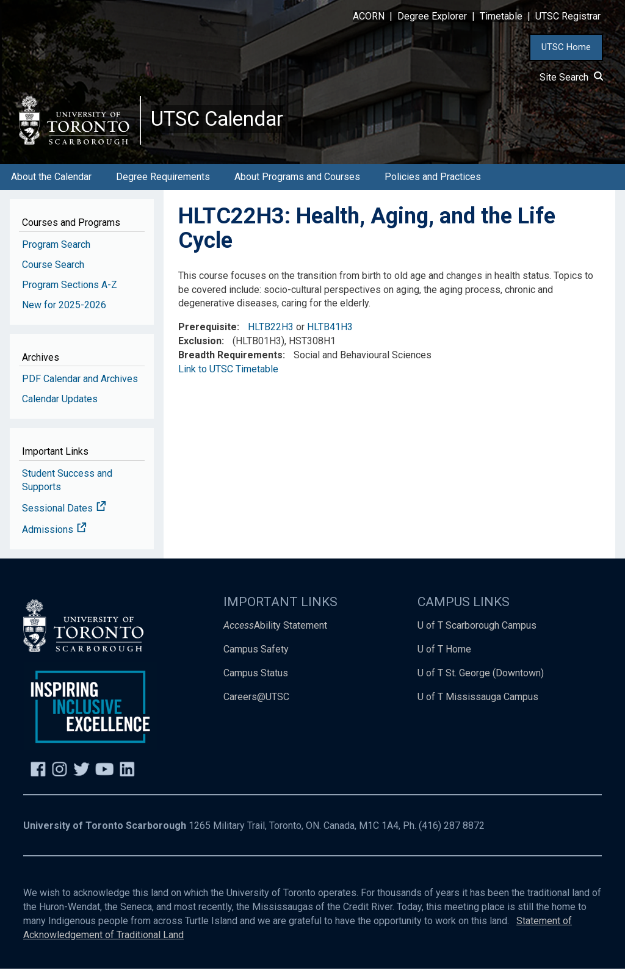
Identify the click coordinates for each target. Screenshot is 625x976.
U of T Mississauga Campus (477, 703)
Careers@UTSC (256, 703)
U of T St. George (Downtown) (480, 679)
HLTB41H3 (330, 334)
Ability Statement (275, 632)
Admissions (54, 536)
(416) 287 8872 (452, 833)
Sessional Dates (64, 515)
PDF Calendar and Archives (80, 385)
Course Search (53, 271)
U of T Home (444, 656)
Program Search (56, 251)
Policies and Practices (433, 183)
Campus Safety (256, 656)
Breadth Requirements (230, 361)
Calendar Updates (60, 405)
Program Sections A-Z (69, 291)
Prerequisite (207, 334)
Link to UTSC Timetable (228, 375)
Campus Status (255, 679)
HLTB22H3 (271, 334)
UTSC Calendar (224, 122)
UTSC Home (566, 47)
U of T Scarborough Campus (476, 632)
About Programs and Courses (297, 183)
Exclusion (200, 347)
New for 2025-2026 (64, 311)
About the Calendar (51, 183)
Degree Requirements (163, 183)
